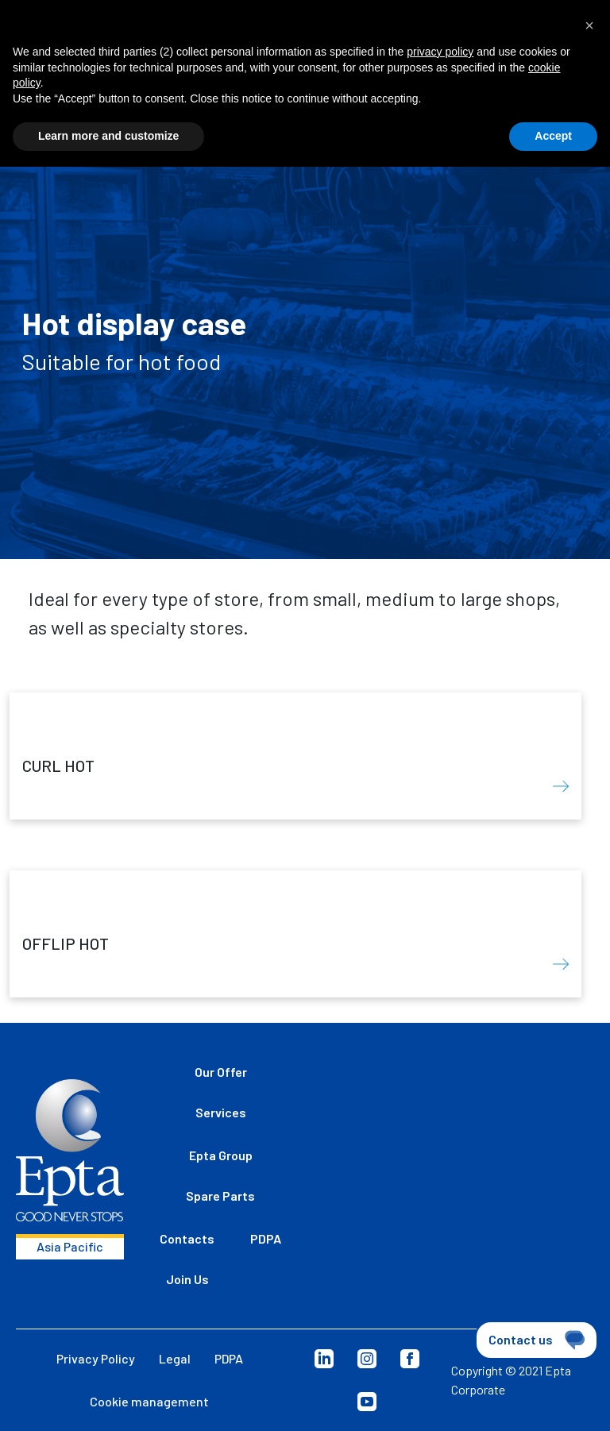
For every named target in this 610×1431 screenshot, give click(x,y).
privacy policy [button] (440, 51)
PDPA (265, 1238)
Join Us (187, 1278)
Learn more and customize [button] (108, 135)
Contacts (187, 1238)
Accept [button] (553, 135)
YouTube (366, 1401)
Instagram (366, 1358)
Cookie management (149, 1401)
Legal (175, 1358)
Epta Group (221, 1155)
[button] (589, 25)
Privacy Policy (95, 1358)
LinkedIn (324, 1358)
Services (220, 1112)
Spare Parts (220, 1195)
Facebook (409, 1358)
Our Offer (221, 1071)
